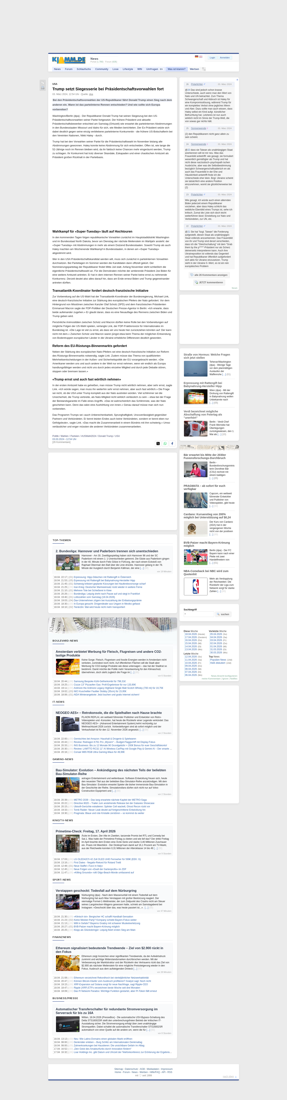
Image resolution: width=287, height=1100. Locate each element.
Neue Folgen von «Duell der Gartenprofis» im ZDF (100, 869)
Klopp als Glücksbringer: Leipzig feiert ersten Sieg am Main (105, 930)
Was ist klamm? (177, 69)
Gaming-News (63, 759)
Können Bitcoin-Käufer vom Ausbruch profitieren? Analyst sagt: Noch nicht (112, 981)
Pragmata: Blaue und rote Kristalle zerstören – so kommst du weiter (109, 813)
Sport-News (62, 879)
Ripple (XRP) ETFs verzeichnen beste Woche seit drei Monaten (107, 987)
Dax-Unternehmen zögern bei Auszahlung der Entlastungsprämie (108, 600)
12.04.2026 (191, 656)
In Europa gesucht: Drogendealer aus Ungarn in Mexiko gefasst (107, 603)
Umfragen (154, 69)
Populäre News (218, 659)
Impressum (167, 1069)
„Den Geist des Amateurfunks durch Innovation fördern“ (102, 1048)
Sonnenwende (198, 128)
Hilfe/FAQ (155, 1072)
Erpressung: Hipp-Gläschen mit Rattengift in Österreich (102, 577)
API (163, 1072)
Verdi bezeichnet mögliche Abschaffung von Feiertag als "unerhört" (203, 414)
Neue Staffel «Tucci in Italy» (88, 866)
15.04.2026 (191, 643)
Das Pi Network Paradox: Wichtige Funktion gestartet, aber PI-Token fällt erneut (115, 991)
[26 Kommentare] (62, 442)
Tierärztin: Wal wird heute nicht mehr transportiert (99, 607)
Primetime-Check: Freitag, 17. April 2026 (86, 831)
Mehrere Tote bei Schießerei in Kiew (93, 590)
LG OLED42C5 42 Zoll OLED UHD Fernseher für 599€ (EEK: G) (107, 859)
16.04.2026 (191, 640)
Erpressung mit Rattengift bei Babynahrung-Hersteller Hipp (104, 580)
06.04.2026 (191, 675)
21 (188, 231)
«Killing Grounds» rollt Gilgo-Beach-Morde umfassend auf (104, 872)
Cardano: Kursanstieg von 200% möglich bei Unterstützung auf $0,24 (207, 516)
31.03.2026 (216, 649)
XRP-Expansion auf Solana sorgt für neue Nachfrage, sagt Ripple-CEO (111, 984)
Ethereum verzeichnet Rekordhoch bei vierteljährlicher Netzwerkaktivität (111, 977)
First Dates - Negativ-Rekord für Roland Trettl (97, 862)
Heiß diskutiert (217, 663)
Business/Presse (65, 998)
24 (188, 90)
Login (212, 57)
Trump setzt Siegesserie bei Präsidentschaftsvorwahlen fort (108, 89)
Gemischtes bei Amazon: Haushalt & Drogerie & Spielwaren (105, 738)
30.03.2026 (216, 652)
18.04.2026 (191, 634)
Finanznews (62, 937)
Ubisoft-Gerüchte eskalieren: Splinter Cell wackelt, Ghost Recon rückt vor (112, 806)
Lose (116, 69)
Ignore (225, 678)
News (57, 69)
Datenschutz (131, 1069)
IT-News (59, 701)
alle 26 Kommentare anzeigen (208, 274)
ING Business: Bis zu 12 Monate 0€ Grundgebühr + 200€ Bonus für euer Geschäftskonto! (120, 745)
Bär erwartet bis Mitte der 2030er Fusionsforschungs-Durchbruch (205, 456)
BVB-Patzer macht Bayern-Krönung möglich (97, 926)
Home (118, 1072)
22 (188, 149)
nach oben (228, 1076)
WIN (139, 69)
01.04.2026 (216, 646)
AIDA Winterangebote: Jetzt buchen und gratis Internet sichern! (106, 694)
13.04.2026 (191, 649)
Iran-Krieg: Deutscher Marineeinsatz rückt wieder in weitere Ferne (108, 587)
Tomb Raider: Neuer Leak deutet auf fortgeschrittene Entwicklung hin (109, 809)
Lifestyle (128, 69)
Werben (194, 69)
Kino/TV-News (63, 820)
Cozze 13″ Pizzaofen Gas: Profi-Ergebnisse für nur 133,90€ (105, 684)
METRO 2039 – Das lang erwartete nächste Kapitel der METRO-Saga (110, 800)
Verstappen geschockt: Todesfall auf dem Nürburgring (96, 890)
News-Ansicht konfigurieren (224, 676)
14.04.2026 (191, 646)
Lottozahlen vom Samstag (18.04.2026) (94, 597)
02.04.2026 (216, 643)
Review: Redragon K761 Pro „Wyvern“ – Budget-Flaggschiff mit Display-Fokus (114, 742)
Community (101, 69)
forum (234, 288)
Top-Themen (62, 540)
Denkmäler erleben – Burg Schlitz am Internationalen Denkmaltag (108, 1042)
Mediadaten (153, 1069)
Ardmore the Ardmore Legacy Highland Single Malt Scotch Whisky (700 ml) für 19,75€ (118, 688)
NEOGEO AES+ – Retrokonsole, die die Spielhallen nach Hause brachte (109, 712)
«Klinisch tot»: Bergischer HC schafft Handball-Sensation (103, 916)
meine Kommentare (211, 678)
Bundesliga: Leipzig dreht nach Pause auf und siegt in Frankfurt (107, 593)
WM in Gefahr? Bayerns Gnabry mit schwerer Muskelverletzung (107, 923)
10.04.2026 (191, 663)
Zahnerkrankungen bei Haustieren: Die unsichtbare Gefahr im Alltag (109, 1045)
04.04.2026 (216, 637)
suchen (223, 614)
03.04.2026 (216, 640)
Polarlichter (197, 84)
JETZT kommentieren (209, 282)
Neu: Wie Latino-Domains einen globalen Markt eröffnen (103, 1039)
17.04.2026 (191, 637)
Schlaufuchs (84, 69)
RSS (169, 1072)
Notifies (233, 678)
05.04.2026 (216, 634)
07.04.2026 (191, 672)
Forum (68, 69)
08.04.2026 (191, 669)
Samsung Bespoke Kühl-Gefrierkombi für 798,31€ (100, 681)
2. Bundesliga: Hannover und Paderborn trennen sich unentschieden (107, 551)
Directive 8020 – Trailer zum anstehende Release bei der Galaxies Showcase (114, 803)
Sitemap (118, 1069)
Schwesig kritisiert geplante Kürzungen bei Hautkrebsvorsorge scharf (110, 583)
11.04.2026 (191, 659)
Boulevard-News (65, 640)
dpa (91, 94)
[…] (142, 568)
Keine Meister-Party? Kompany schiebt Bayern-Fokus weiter (105, 920)
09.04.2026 (191, 666)
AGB (142, 1069)
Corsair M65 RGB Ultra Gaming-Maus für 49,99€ (99, 752)
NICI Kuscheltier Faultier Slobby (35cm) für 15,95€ (100, 691)
